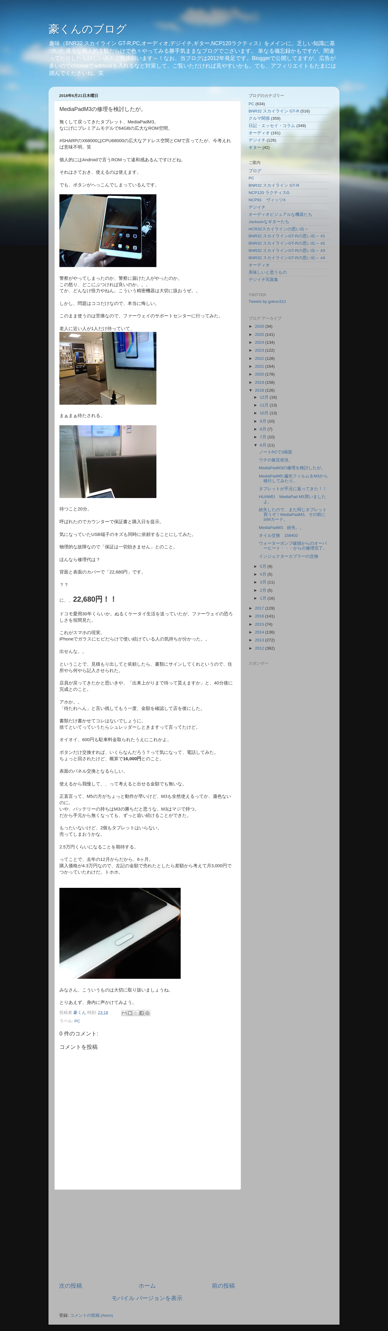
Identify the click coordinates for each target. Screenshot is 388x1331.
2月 (263, 590)
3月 (263, 582)
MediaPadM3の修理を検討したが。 (292, 468)
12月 (265, 397)
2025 (260, 334)
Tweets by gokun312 (267, 301)
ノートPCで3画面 (275, 452)
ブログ (255, 171)
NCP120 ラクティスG (269, 192)
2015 (260, 624)
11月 (265, 405)
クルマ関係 (259, 118)
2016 (260, 616)
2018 (260, 390)
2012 (260, 648)
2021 (260, 366)
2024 (260, 342)
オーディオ (259, 133)
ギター (255, 147)
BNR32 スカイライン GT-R (274, 111)
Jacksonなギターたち (269, 221)
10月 (265, 413)
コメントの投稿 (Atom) (91, 1315)
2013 (260, 640)
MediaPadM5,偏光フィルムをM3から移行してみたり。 (293, 478)
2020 (260, 374)
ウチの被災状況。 (276, 460)
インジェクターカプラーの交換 (288, 556)
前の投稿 (223, 1286)
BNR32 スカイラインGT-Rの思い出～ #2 (287, 243)
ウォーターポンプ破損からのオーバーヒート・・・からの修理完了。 (293, 545)
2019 (260, 382)
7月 (263, 437)
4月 (263, 574)
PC (77, 1021)
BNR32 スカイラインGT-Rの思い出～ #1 (287, 236)
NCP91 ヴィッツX (267, 200)
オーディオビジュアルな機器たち (280, 214)
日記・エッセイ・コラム (272, 125)
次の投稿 (70, 1286)
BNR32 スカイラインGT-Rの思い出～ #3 (287, 250)
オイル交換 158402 (278, 535)
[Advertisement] (147, 1236)
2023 (260, 350)
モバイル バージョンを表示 (147, 1298)
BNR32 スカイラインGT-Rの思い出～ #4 (287, 258)
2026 (260, 326)
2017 (260, 608)
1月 (263, 598)
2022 (260, 358)
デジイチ (257, 140)
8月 (263, 429)
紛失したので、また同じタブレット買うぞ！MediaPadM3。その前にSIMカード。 (293, 514)
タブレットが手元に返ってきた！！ (293, 489)
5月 (263, 566)
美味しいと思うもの (268, 272)
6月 (263, 445)
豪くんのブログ (87, 29)
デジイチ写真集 (263, 279)
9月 (263, 421)
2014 (260, 632)
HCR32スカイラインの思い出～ (279, 229)
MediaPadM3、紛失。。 (281, 527)
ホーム (147, 1286)
